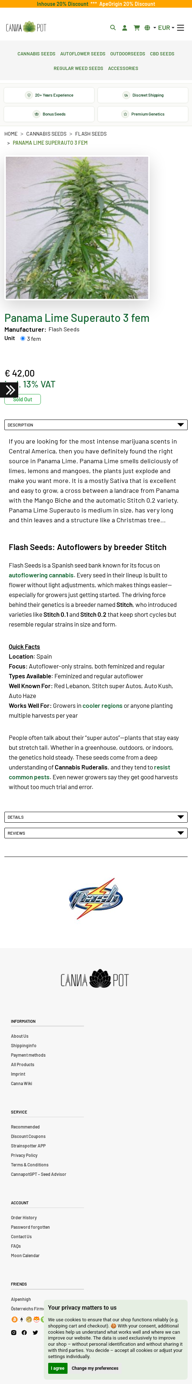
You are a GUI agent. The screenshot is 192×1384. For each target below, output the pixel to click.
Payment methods (28, 1055)
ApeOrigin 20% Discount (126, 4)
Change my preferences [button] (95, 1368)
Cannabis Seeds (36, 53)
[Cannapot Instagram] (13, 1333)
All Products (22, 1064)
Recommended (25, 1126)
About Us (19, 1036)
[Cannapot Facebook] (24, 1333)
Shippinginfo (24, 1045)
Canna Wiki (21, 1083)
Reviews (96, 832)
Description (96, 424)
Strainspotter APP (28, 1145)
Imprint (18, 1074)
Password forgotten (30, 1227)
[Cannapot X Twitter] (35, 1332)
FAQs (16, 1246)
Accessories (123, 67)
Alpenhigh (21, 1299)
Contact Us (21, 1236)
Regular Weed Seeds (78, 67)
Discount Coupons (28, 1136)
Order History (24, 1217)
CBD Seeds (162, 53)
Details (96, 816)
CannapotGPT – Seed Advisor (38, 1174)
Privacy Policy (24, 1155)
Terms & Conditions (30, 1164)
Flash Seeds (91, 133)
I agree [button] (58, 1368)
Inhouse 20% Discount (64, 4)
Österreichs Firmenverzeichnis (40, 1308)
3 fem (34, 338)
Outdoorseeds (127, 53)
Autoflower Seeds (82, 53)
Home (11, 133)
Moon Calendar (25, 1255)
